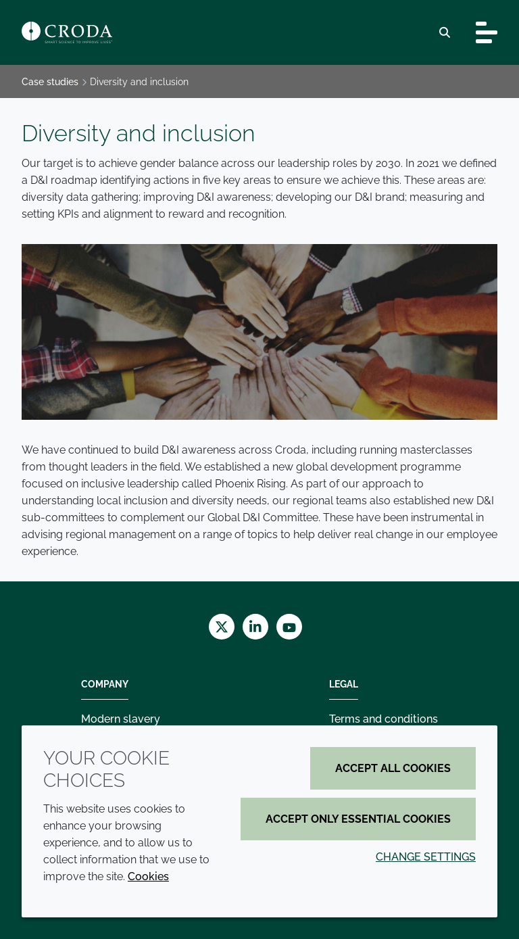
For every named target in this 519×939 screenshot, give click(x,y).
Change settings (426, 856)
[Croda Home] (67, 32)
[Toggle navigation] (486, 32)
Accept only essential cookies (358, 819)
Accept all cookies (393, 768)
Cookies (148, 876)
